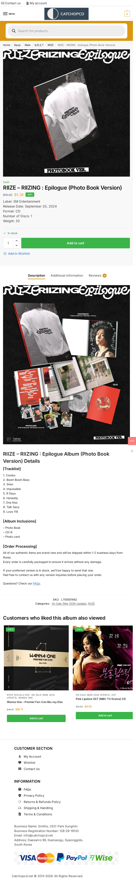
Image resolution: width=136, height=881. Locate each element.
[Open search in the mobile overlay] (66, 30)
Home (6, 45)
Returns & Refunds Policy (42, 802)
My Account (32, 756)
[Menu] (9, 14)
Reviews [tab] (98, 276)
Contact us (11, 3)
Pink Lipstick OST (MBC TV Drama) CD (101, 699)
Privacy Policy (34, 795)
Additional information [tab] (67, 275)
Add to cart (75, 243)
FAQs (36, 583)
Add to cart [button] (36, 718)
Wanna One (25, 698)
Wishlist (29, 763)
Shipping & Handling (38, 808)
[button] (126, 14)
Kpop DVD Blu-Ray (18, 695)
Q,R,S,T (39, 45)
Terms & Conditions (38, 814)
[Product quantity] (8, 243)
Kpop (17, 45)
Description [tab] (36, 275)
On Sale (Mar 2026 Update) (69, 603)
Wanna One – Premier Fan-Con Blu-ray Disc (35, 702)
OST (113, 695)
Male (27, 45)
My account (36, 3)
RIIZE (51, 45)
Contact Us (32, 769)
